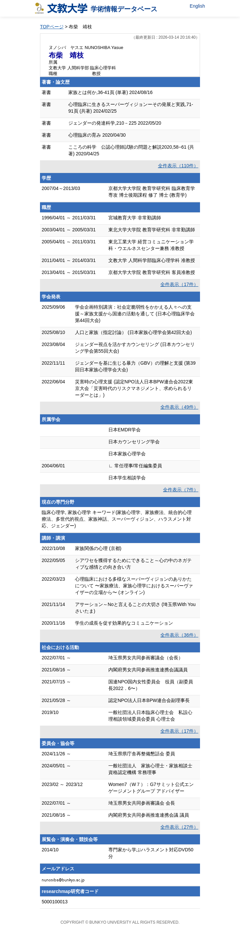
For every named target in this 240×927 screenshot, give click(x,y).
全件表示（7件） (180, 489)
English (197, 6)
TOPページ (52, 26)
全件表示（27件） (179, 827)
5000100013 (55, 901)
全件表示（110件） (178, 165)
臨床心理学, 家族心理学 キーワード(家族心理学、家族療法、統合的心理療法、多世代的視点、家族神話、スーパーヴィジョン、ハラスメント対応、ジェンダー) (117, 519)
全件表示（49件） (179, 407)
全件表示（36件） (179, 635)
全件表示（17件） (179, 284)
